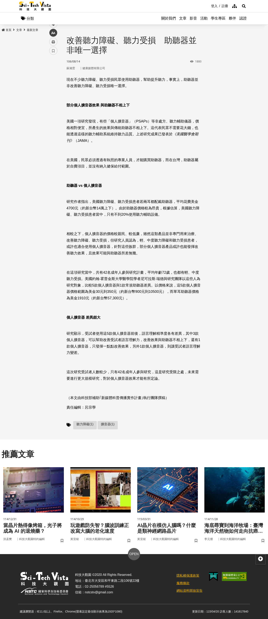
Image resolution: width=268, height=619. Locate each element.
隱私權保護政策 (187, 575)
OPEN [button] (133, 554)
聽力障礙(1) (85, 424)
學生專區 (218, 18)
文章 (182, 18)
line (51, 95)
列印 (53, 113)
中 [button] (53, 104)
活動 (204, 18)
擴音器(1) (108, 424)
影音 (193, 18)
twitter (53, 87)
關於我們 (168, 18)
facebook (53, 78)
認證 (243, 18)
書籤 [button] (53, 122)
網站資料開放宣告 (189, 590)
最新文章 (32, 30)
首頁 (6, 30)
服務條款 (183, 583)
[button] (244, 6)
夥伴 (232, 18)
